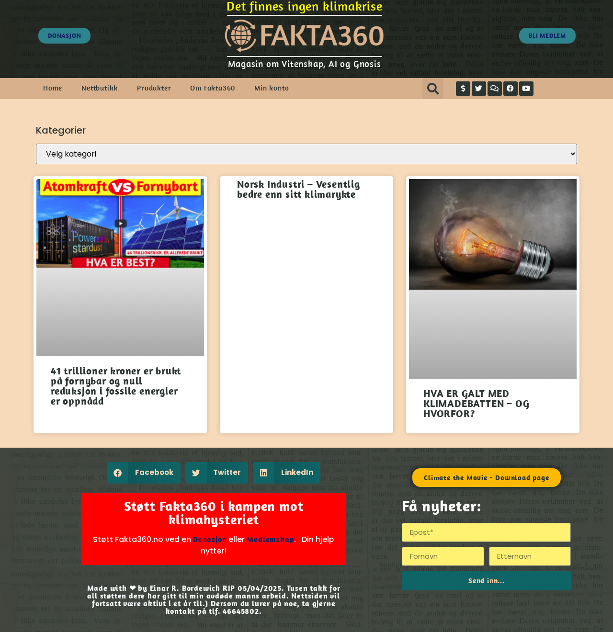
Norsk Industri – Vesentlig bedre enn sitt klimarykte (298, 189)
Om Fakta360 (212, 87)
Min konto (271, 87)
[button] (432, 88)
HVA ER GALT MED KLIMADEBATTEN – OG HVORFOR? (476, 403)
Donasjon (210, 539)
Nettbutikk (99, 87)
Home (52, 87)
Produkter (154, 87)
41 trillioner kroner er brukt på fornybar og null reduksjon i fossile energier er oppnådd (116, 385)
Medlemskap (270, 539)
